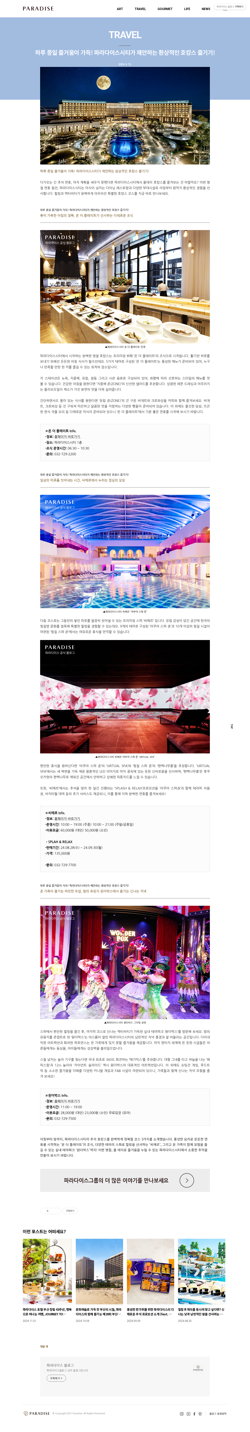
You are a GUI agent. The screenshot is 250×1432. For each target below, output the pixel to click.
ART (120, 9)
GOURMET (165, 9)
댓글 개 (44, 1346)
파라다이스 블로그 (60, 1365)
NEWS (206, 9)
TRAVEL (140, 9)
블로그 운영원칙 (217, 1413)
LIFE (187, 9)
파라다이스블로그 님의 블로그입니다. (68, 1370)
